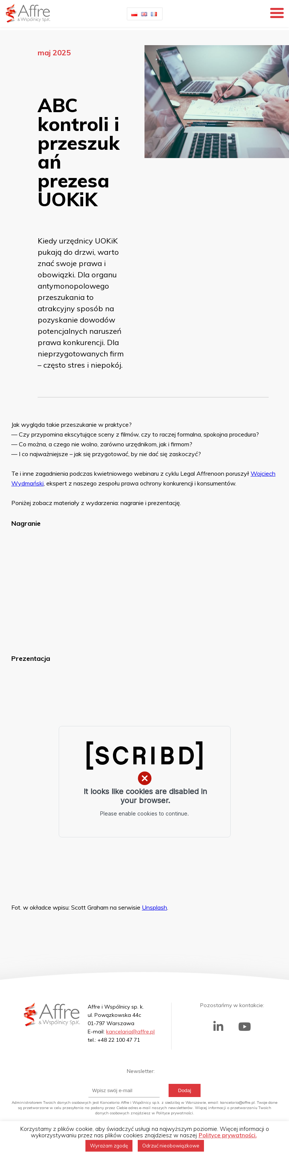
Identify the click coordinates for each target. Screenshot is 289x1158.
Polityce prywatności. (228, 1135)
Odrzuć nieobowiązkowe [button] (170, 1146)
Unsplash (154, 907)
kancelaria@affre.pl (130, 1031)
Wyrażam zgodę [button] (109, 1146)
